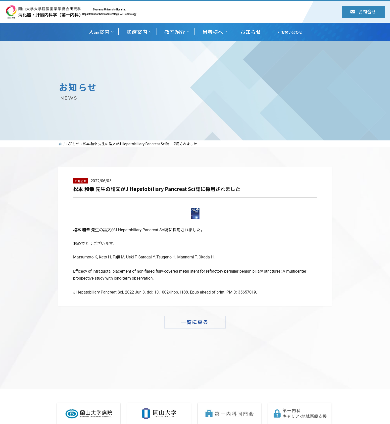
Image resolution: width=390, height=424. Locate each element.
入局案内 (99, 31)
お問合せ (363, 11)
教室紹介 (174, 31)
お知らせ (250, 31)
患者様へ (212, 31)
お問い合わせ (291, 32)
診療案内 (137, 31)
